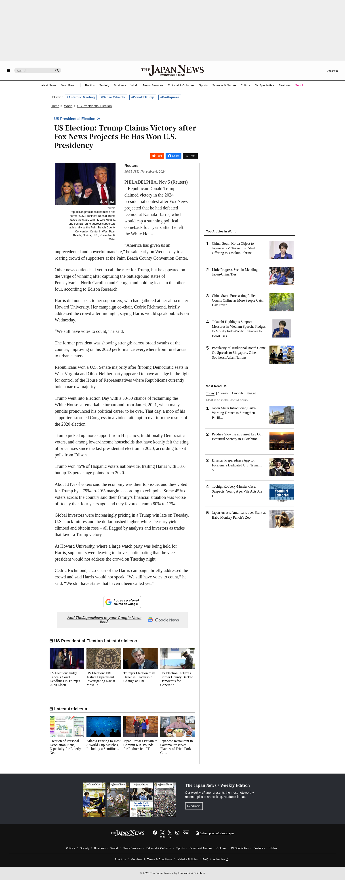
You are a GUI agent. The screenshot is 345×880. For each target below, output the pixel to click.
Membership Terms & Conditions (151, 859)
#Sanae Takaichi (113, 97)
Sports (203, 85)
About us (120, 859)
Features (285, 85)
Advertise (220, 859)
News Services (153, 85)
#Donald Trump (142, 97)
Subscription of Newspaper (215, 833)
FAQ (205, 859)
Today (210, 393)
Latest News (48, 85)
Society (104, 85)
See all (251, 393)
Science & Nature (224, 85)
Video (273, 848)
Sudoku (300, 85)
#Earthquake (169, 97)
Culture (245, 85)
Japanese (332, 70)
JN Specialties (264, 85)
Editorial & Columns (181, 85)
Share (175, 155)
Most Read (68, 85)
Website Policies (187, 859)
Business (120, 85)
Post (159, 155)
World (135, 85)
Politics (90, 85)
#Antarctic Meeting (81, 97)
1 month (237, 393)
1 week (223, 393)
